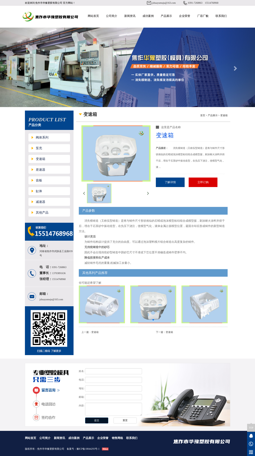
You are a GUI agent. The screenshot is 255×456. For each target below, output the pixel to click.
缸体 (39, 191)
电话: (81, 379)
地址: (81, 388)
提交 (96, 420)
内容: (81, 405)
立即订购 (203, 182)
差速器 (40, 169)
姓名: (81, 371)
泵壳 (39, 148)
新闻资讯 (129, 15)
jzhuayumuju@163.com (164, 3)
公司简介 (111, 15)
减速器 (40, 202)
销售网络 (117, 437)
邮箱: (81, 397)
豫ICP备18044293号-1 (88, 449)
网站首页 (93, 15)
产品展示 (166, 15)
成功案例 (148, 15)
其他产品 (42, 212)
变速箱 (40, 159)
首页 (202, 115)
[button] (153, 319)
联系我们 (221, 15)
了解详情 (170, 182)
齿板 (39, 180)
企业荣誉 (184, 15)
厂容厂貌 (202, 15)
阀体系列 (42, 137)
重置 (125, 420)
